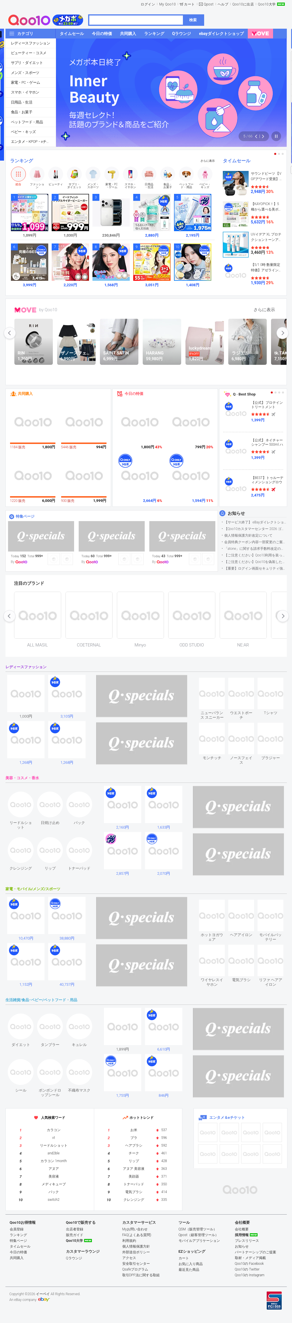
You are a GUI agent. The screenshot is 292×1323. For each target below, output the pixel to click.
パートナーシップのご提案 (255, 1252)
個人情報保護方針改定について (248, 535)
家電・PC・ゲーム (25, 82)
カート (189, 4)
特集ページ (25, 516)
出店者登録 (74, 1229)
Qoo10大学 (267, 4)
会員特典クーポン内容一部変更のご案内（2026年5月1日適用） (255, 542)
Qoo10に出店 (243, 4)
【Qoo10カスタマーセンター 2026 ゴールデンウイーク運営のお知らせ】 (255, 529)
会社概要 (242, 1229)
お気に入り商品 (191, 1264)
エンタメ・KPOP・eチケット (33, 141)
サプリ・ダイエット (27, 63)
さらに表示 (207, 160)
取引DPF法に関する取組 (141, 1275)
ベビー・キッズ (23, 132)
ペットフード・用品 (27, 122)
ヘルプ (223, 4)
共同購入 (25, 393)
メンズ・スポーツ (25, 73)
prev (9, 333)
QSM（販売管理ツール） (198, 1229)
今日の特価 (134, 393)
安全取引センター (136, 1264)
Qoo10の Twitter (247, 1269)
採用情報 (242, 1235)
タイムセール (236, 160)
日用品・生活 (21, 102)
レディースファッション (30, 43)
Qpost (209, 4)
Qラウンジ (74, 1258)
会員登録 (17, 1229)
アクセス (129, 1258)
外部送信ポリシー (136, 1252)
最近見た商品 (189, 1270)
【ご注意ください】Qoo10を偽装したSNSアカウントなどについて (255, 562)
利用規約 (129, 1241)
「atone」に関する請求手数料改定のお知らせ (255, 549)
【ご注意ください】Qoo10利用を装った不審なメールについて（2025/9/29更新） (255, 555)
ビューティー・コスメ (29, 53)
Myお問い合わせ (135, 1229)
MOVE (25, 310)
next (282, 333)
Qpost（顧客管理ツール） (198, 1235)
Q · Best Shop (244, 394)
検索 (193, 20)
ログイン (148, 4)
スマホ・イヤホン (25, 92)
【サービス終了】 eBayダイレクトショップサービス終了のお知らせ (255, 522)
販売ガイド (74, 1235)
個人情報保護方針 (136, 1246)
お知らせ (236, 513)
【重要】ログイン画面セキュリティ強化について (255, 568)
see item (217, 682)
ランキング (21, 160)
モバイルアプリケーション (199, 1241)
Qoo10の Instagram (250, 1275)
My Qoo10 (167, 4)
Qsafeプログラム (135, 1269)
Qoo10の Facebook (249, 1264)
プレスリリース (247, 1241)
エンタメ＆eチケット (227, 1117)
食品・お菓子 (21, 112)
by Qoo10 (48, 309)
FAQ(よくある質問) (136, 1235)
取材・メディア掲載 (250, 1258)
